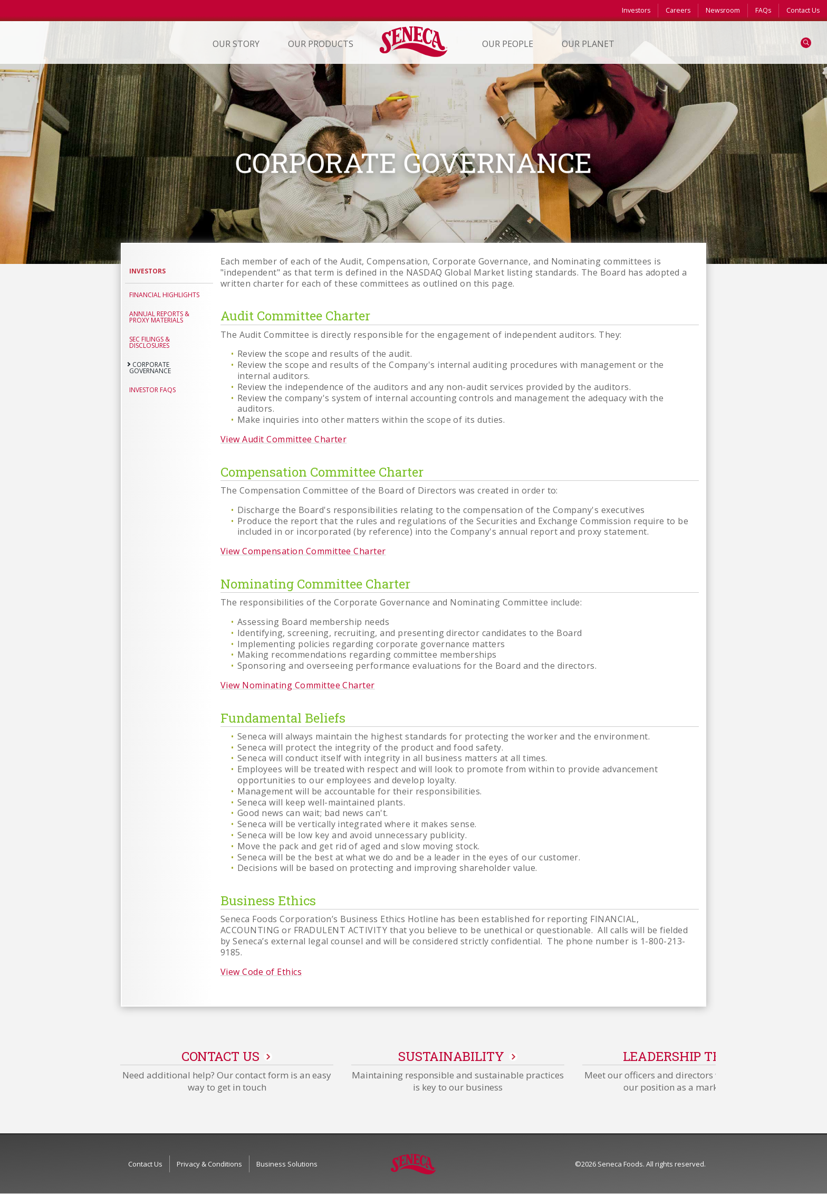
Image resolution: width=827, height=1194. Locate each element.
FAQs (763, 10)
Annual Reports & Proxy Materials (159, 317)
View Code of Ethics (261, 972)
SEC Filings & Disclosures (149, 342)
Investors (636, 10)
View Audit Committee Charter (283, 439)
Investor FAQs (152, 389)
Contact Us (803, 10)
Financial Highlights (164, 294)
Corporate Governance (150, 367)
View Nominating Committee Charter (297, 685)
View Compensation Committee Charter (303, 551)
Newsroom (723, 10)
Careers (678, 10)
